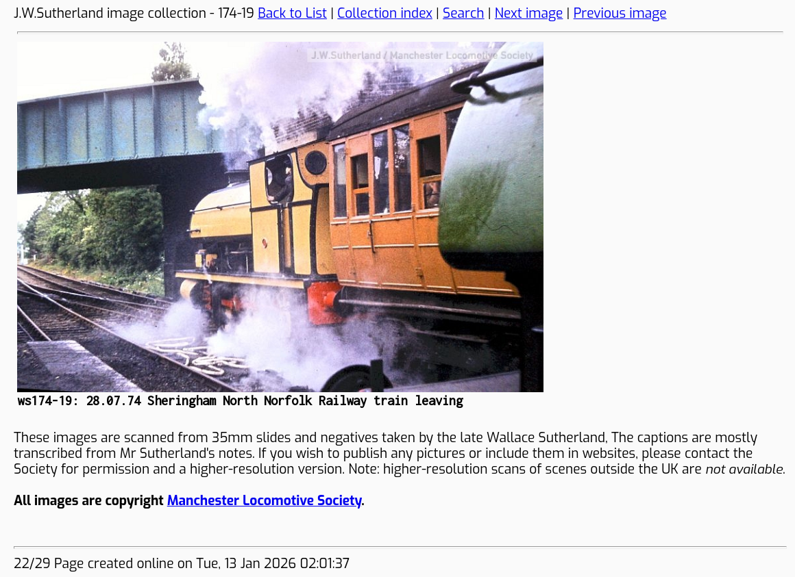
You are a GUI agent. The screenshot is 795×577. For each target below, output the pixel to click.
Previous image (620, 13)
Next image (529, 13)
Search (464, 13)
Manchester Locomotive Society (264, 500)
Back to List (292, 13)
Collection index (384, 13)
